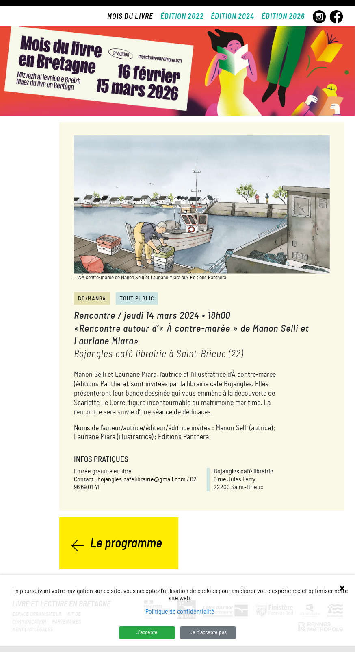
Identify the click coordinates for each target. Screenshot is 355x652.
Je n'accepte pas (208, 632)
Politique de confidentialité (179, 611)
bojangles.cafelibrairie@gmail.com (141, 479)
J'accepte (147, 632)
